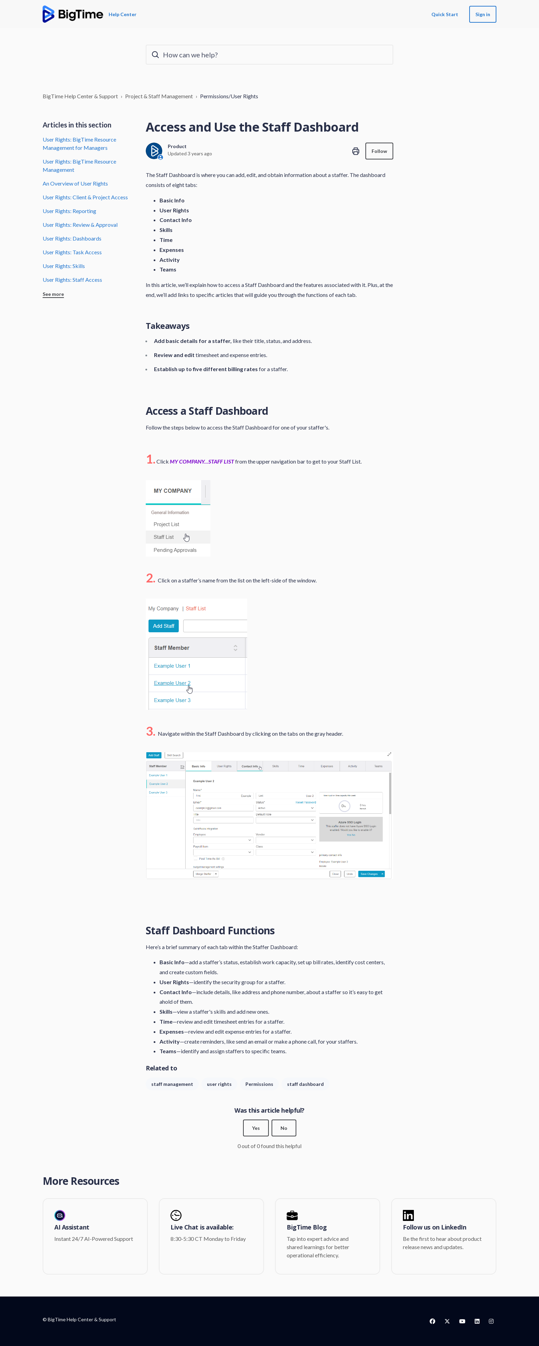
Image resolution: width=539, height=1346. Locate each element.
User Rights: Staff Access (72, 279)
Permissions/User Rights (229, 96)
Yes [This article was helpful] (256, 1128)
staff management (172, 1084)
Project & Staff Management (159, 96)
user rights (219, 1084)
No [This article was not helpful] (283, 1128)
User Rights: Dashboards (72, 238)
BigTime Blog (307, 1227)
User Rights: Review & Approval (80, 224)
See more (53, 294)
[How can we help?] (269, 55)
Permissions (259, 1084)
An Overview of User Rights (75, 183)
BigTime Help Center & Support (80, 96)
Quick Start (444, 14)
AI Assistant (71, 1227)
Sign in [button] (482, 14)
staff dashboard (305, 1084)
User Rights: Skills (64, 266)
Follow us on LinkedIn (434, 1227)
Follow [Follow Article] (379, 151)
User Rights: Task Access (72, 252)
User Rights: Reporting (69, 211)
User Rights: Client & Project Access (85, 197)
